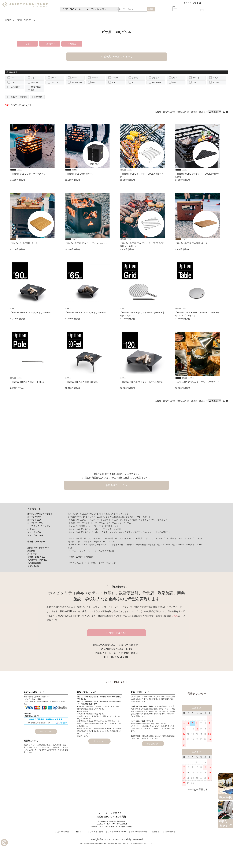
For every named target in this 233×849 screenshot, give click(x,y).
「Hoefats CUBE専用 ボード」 (24, 243)
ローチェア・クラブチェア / (120, 520)
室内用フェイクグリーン (38, 548)
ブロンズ (54, 82)
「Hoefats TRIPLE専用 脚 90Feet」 (82, 382)
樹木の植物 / (126, 544)
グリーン (74, 78)
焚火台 (111, 551)
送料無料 (39, 97)
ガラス (195, 82)
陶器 (174, 82)
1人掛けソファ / (75, 517)
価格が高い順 (183, 112)
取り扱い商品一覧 (62, 832)
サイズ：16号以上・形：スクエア (100, 541)
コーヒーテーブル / (95, 523)
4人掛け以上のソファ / (121, 517)
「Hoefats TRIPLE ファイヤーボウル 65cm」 (86, 312)
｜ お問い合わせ (168, 832)
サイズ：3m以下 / (76, 529)
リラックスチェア (159, 520)
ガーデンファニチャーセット (39, 514)
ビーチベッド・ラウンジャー (39, 526)
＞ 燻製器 (72, 44)
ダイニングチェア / (76, 520)
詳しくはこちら (46, 731)
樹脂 (93, 82)
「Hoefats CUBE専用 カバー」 (79, 174)
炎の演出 (31, 551)
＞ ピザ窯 (27, 44)
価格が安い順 (169, 112)
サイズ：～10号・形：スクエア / (173, 538)
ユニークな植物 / (140, 544)
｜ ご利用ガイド (78, 832)
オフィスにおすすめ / (111, 544)
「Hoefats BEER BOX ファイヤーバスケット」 (87, 243)
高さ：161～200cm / (181, 544)
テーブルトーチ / (76, 551)
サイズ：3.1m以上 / (93, 529)
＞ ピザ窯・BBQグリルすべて (116, 56)
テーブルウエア (109, 563)
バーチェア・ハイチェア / (96, 520)
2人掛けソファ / (90, 517)
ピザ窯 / (72, 557)
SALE (13, 78)
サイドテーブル (124, 523)
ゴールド (14, 82)
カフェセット (126, 514)
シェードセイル (34, 532)
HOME (8, 20)
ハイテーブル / (111, 523)
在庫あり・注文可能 (19, 97)
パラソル (31, 529)
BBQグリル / (81, 557)
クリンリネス (33, 566)
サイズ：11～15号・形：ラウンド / (112, 538)
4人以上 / (84, 514)
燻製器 (90, 557)
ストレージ (32, 554)
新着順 (194, 112)
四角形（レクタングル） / (113, 532)
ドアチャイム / (75, 563)
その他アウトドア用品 (37, 560)
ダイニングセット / (112, 514)
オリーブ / (73, 544)
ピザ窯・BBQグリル (36, 557)
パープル (115, 78)
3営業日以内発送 (36, 88)
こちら (174, 616)
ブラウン (135, 78)
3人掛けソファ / (104, 517)
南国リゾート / (95, 544)
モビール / (86, 563)
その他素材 (15, 87)
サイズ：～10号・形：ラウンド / (82, 538)
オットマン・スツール (141, 517)
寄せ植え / (152, 544)
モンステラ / (83, 544)
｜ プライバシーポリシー (116, 832)
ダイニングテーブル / (77, 523)
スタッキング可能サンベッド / (81, 526)
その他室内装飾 (34, 563)
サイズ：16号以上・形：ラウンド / (143, 538)
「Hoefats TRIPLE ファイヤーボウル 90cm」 (31, 312)
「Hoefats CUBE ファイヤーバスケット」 (29, 174)
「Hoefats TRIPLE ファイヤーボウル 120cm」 (142, 382)
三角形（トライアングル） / (137, 532)
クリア (215, 78)
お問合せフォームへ (116, 485)
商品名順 (203, 112)
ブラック (155, 78)
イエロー (95, 78)
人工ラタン (216, 82)
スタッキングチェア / (142, 520)
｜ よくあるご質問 (95, 832)
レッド (33, 78)
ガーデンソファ (34, 517)
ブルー (53, 78)
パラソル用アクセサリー (112, 529)
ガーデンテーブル (35, 523)
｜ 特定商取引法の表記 (138, 832)
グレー (175, 78)
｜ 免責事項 (154, 832)
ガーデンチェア (34, 520)
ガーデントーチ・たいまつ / (96, 551)
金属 (113, 82)
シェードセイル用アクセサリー (162, 532)
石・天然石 (156, 82)
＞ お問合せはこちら (117, 632)
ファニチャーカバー (36, 535)
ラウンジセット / (95, 514)
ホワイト (196, 78)
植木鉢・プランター (36, 541)
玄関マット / (96, 563)
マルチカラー (76, 82)
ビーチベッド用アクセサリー (107, 526)
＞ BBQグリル (49, 44)
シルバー (34, 82)
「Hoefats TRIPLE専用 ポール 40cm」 (28, 382)
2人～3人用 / (74, 514)
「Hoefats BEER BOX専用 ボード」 (192, 243)
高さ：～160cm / (164, 544)
